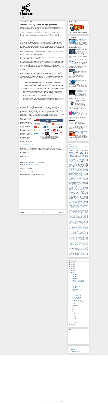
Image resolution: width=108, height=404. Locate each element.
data (84, 250)
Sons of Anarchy (73, 238)
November (74, 276)
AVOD (78, 187)
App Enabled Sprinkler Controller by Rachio (80, 40)
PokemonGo (83, 233)
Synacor (79, 239)
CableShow (78, 215)
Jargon (80, 227)
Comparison (83, 189)
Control (72, 218)
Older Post (61, 212)
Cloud (85, 216)
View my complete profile (75, 351)
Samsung (82, 170)
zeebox (47, 106)
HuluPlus (82, 226)
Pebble (70, 197)
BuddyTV (71, 150)
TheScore (84, 244)
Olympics (84, 196)
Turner (86, 200)
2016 (72, 264)
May (73, 313)
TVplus (82, 155)
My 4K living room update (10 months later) (81, 132)
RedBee (84, 175)
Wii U (85, 201)
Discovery (71, 168)
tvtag (70, 255)
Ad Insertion (83, 207)
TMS (83, 239)
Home (42, 212)
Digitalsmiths (72, 165)
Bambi (83, 188)
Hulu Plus (77, 226)
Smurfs (81, 237)
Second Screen (83, 183)
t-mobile (86, 205)
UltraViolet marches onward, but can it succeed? (76, 286)
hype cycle (83, 204)
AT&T (87, 206)
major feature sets (24, 78)
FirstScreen (75, 222)
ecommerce (76, 253)
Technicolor (71, 243)
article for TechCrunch (46, 27)
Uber (87, 245)
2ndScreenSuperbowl (73, 173)
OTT (72, 170)
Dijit (77, 160)
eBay (72, 253)
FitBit (80, 222)
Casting (84, 215)
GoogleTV (73, 193)
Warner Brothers (76, 248)
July (73, 309)
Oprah (76, 232)
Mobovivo (84, 182)
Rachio (70, 234)
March (73, 318)
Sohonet (86, 237)
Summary (78, 168)
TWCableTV (85, 198)
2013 (72, 270)
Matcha (79, 161)
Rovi (77, 183)
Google (86, 192)
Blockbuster (82, 212)
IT (70, 227)
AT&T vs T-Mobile (79, 110)
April (73, 316)
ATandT (72, 207)
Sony (70, 184)
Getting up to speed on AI (81, 49)
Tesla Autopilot (78, 243)
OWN (87, 231)
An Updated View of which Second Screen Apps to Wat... (78, 282)
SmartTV (74, 198)
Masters (79, 175)
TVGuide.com (77, 242)
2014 (72, 268)
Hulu (79, 165)
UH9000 (82, 245)
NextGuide (71, 161)
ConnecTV (72, 153)
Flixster (77, 192)
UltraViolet (72, 156)
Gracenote (84, 223)
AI (83, 206)
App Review (83, 173)
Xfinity (86, 248)
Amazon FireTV (84, 177)
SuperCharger (73, 239)
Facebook (84, 221)
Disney (79, 180)
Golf (79, 223)
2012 (72, 272)
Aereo (83, 187)
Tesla (70, 166)
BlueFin (75, 213)
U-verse (72, 201)
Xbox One (71, 202)
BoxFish (80, 213)
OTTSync (77, 196)
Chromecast (73, 169)
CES (78, 189)
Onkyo (72, 232)
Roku (85, 197)
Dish (75, 180)
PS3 (85, 232)
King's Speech (72, 228)
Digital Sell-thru (76, 191)
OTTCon (71, 196)
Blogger (61, 401)
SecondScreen (74, 149)
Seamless (72, 237)
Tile (69, 245)
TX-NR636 (84, 242)
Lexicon (77, 228)
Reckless (75, 234)
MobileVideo (77, 229)
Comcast (71, 180)
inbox (78, 254)
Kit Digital (85, 193)
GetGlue (83, 160)
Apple (84, 178)
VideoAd (81, 247)
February (74, 320)
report (81, 205)
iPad (70, 254)
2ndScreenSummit (78, 158)
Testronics (78, 244)
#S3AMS (72, 206)
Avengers (71, 212)
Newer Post (23, 212)
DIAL (81, 174)
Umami (76, 166)
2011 (72, 324)
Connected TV (85, 217)
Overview (81, 232)
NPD (71, 231)
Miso (34, 164)
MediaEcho (73, 195)
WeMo (82, 248)
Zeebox (37, 164)
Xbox (73, 163)
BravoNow (71, 215)
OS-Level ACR (81, 231)
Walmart (78, 186)
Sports (79, 198)
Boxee (85, 213)
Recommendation (82, 234)
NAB (82, 229)
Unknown (73, 349)
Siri (69, 198)
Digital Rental (83, 218)
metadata (76, 205)
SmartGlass (72, 159)
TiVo (72, 200)
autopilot (77, 204)
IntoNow (80, 156)
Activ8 (77, 207)
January (74, 322)
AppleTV (71, 179)
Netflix (82, 153)
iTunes (83, 166)
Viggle (82, 150)
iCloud (70, 205)
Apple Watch (85, 210)
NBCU (79, 195)
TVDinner (71, 177)
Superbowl (85, 168)
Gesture (70, 223)
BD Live (76, 212)
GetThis (75, 223)
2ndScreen (73, 147)
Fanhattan (72, 155)
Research (83, 163)
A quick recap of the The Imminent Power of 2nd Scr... (78, 302)
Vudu (70, 164)
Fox (82, 192)
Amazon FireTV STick (76, 178)
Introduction (75, 227)
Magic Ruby (85, 169)
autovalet (78, 250)
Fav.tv (70, 222)
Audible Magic (83, 211)
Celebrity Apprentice (73, 216)
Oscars (76, 170)
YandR (76, 249)
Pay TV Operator (72, 233)
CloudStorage (78, 217)
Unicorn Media (72, 186)
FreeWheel (84, 222)
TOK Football (77, 184)
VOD (72, 247)
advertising (71, 250)
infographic (81, 159)
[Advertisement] (30, 367)
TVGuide (70, 242)
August (74, 307)
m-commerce (83, 254)
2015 (72, 266)
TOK (87, 239)
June (73, 311)
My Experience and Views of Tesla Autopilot (81, 91)
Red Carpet (71, 183)
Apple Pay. (79, 210)
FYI (80, 221)
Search (77, 237)
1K (80, 206)
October (74, 278)
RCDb (81, 197)
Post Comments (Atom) (45, 217)
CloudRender (71, 217)
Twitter (84, 184)
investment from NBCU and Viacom (48, 53)
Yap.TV (86, 156)
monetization (85, 186)
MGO (82, 228)
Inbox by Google (79, 70)
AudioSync (82, 164)
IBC (79, 182)
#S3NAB (77, 206)
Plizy (79, 233)
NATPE (86, 229)
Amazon (71, 160)
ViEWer (76, 247)
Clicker (80, 216)
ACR (78, 163)
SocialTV (71, 152)
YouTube (80, 249)
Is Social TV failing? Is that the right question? (78, 294)
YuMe (85, 249)
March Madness (72, 175)
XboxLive (78, 202)
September (74, 305)
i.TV (85, 253)
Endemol (70, 221)
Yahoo (72, 249)
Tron (73, 245)
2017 (72, 262)
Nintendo (75, 231)
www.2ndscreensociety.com (26, 144)
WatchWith (77, 177)
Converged (77, 218)
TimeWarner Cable (79, 200)
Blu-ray (70, 174)
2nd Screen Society (28, 164)
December (74, 274)
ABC (75, 187)
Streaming (86, 238)
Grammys (79, 193)
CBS (76, 179)
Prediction (76, 197)
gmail (82, 253)
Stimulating (80, 238)
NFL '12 (84, 195)
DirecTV (79, 169)
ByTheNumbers (72, 189)
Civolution (76, 174)
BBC (78, 188)
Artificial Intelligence (74, 211)
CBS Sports (83, 179)
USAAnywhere (79, 201)
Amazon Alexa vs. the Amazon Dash (80, 121)
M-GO (84, 165)
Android (74, 210)
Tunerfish (77, 245)
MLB (85, 174)
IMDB (87, 226)
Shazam (86, 161)
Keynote (84, 227)
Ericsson (76, 221)
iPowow (74, 254)
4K (71, 187)
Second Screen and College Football (76, 298)
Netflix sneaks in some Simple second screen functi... (77, 291)
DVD (70, 191)
